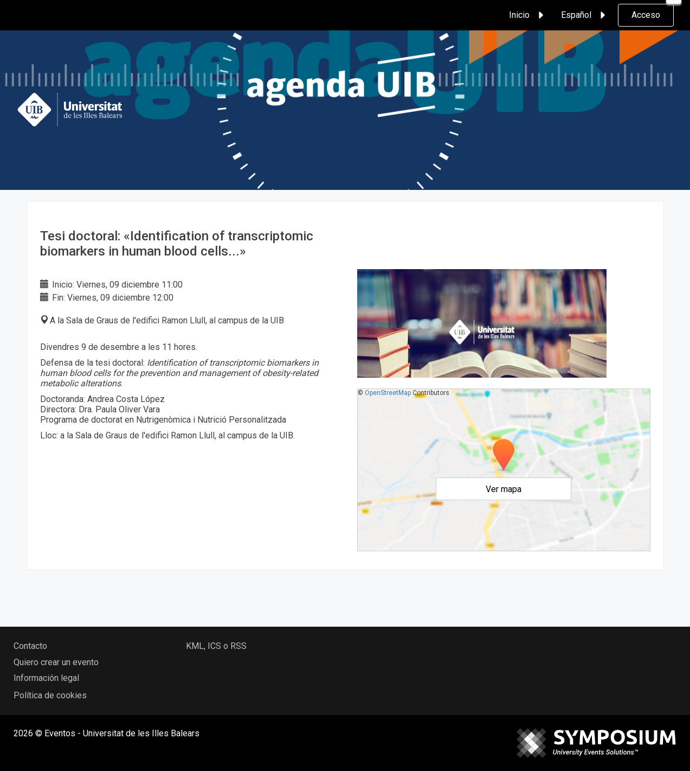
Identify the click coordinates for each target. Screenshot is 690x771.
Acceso (645, 15)
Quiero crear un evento (56, 662)
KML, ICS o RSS (216, 646)
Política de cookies (50, 695)
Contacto (30, 646)
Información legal (46, 678)
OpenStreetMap (388, 393)
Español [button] (585, 15)
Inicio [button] (528, 15)
